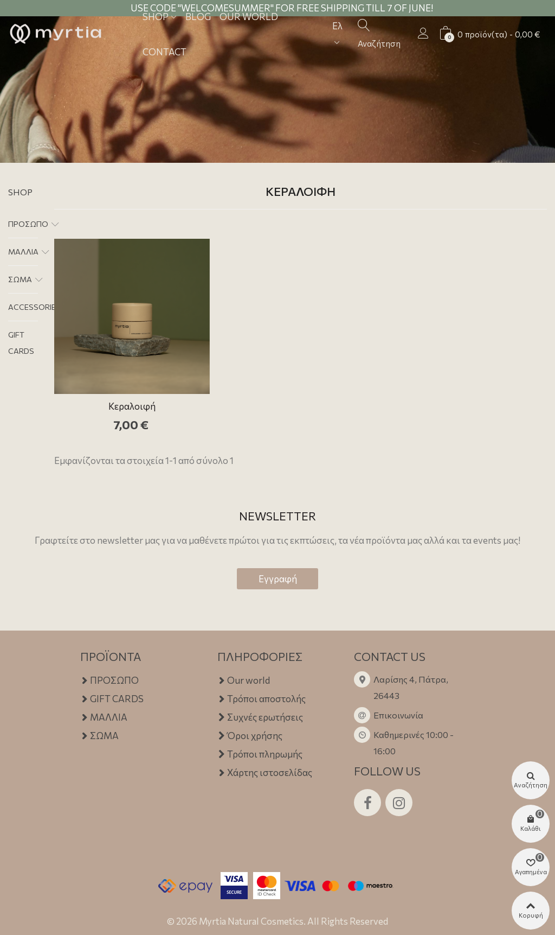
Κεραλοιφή (132, 406)
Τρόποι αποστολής (261, 699)
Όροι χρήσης (249, 736)
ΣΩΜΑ (20, 279)
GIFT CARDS (21, 342)
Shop (20, 192)
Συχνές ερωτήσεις (260, 717)
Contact (164, 52)
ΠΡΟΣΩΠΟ (28, 223)
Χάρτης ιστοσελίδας (264, 773)
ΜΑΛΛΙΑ (23, 251)
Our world (243, 680)
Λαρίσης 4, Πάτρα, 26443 (410, 687)
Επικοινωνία (398, 715)
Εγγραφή (278, 578)
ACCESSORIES (34, 306)
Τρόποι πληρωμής (259, 754)
